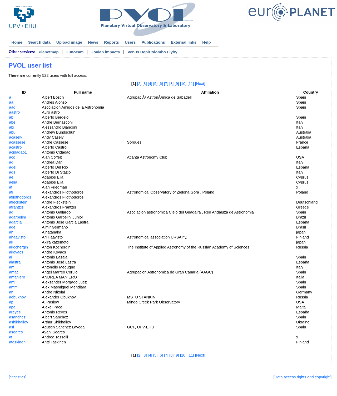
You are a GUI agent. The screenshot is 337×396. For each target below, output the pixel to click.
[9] (177, 84)
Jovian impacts (105, 52)
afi (11, 192)
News (93, 42)
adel (12, 167)
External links (184, 42)
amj (12, 282)
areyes (15, 312)
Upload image (69, 42)
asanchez (17, 317)
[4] (150, 84)
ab (11, 117)
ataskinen (17, 342)
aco (12, 157)
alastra (15, 262)
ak (11, 242)
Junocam (75, 52)
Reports (111, 42)
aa (11, 102)
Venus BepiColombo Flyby (152, 52)
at (10, 337)
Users (130, 42)
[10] (183, 84)
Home (16, 42)
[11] (190, 84)
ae (11, 177)
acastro (15, 147)
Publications (153, 42)
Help (206, 42)
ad (11, 162)
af (10, 187)
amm (13, 287)
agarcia (15, 222)
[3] (144, 84)
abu (12, 132)
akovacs (16, 252)
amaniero (17, 277)
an (11, 292)
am (11, 267)
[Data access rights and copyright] (303, 377)
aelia (13, 182)
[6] (160, 84)
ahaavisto (17, 237)
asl (11, 327)
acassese (17, 142)
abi (11, 127)
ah (11, 232)
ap (11, 302)
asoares (16, 332)
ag (11, 212)
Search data (39, 42)
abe (12, 122)
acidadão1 (18, 152)
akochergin (18, 247)
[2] (139, 84)
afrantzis (16, 207)
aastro (14, 112)
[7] (166, 84)
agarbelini (17, 217)
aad (12, 107)
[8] (171, 84)
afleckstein (18, 202)
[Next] (200, 84)
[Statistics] (17, 377)
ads (12, 172)
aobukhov (17, 297)
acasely (15, 137)
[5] (155, 84)
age (12, 227)
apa (12, 307)
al (10, 257)
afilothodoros (20, 197)
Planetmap (49, 52)
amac (13, 272)
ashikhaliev (18, 322)
